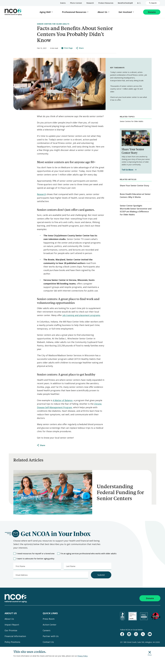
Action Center (49, 624)
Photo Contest (76, 3)
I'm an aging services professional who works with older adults (86, 553)
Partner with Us (51, 636)
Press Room (49, 618)
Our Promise (11, 630)
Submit (101, 575)
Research (90, 3)
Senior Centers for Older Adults (53, 24)
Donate (152, 12)
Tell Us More (129, 170)
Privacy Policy (82, 656)
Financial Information (15, 636)
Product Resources (105, 3)
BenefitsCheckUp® (125, 3)
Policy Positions (12, 642)
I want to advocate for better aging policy (33, 558)
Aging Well (45, 12)
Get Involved (125, 12)
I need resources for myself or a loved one (34, 553)
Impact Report (12, 624)
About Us (102, 12)
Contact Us (48, 642)
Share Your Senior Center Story (134, 185)
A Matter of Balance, (63, 400)
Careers (46, 630)
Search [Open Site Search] (153, 3)
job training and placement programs (81, 315)
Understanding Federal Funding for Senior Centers (120, 492)
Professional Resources (74, 12)
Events (63, 3)
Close (150, 653)
